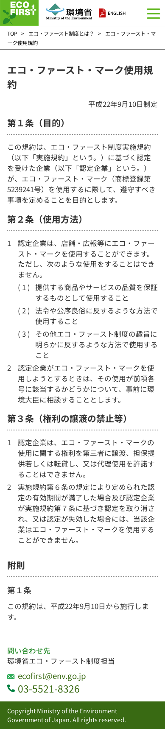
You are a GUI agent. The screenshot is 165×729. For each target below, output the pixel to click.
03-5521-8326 (49, 688)
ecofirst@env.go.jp (52, 675)
